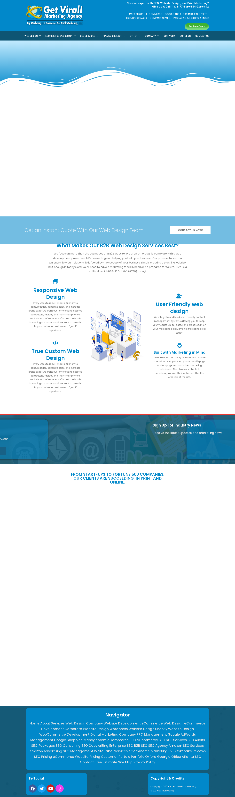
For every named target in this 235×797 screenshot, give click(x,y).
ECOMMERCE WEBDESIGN (60, 36)
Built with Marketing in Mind (179, 352)
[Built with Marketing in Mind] (179, 345)
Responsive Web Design (55, 293)
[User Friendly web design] (179, 296)
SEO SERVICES (89, 36)
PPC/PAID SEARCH (114, 36)
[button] (32, 36)
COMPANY (152, 36)
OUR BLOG (185, 36)
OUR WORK (169, 36)
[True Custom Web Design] (55, 342)
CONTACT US (202, 36)
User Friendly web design (179, 308)
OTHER (135, 36)
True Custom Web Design (55, 354)
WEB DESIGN (32, 36)
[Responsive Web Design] (55, 281)
